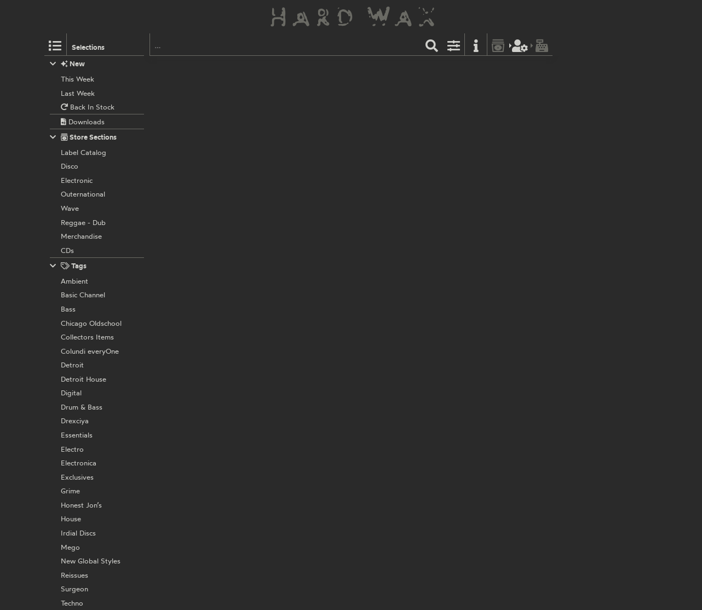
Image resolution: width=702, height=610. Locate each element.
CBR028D (358, 169)
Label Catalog (436, 68)
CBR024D (358, 323)
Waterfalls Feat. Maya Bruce (414, 118)
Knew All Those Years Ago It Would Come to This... (387, 151)
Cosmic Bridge (288, 68)
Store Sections (83, 137)
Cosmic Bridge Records (302, 169)
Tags (68, 266)
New (67, 64)
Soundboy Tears (303, 118)
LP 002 (326, 68)
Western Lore (286, 251)
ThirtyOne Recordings (299, 405)
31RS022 (352, 405)
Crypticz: (279, 80)
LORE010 (325, 251)
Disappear (435, 129)
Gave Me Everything (360, 140)
